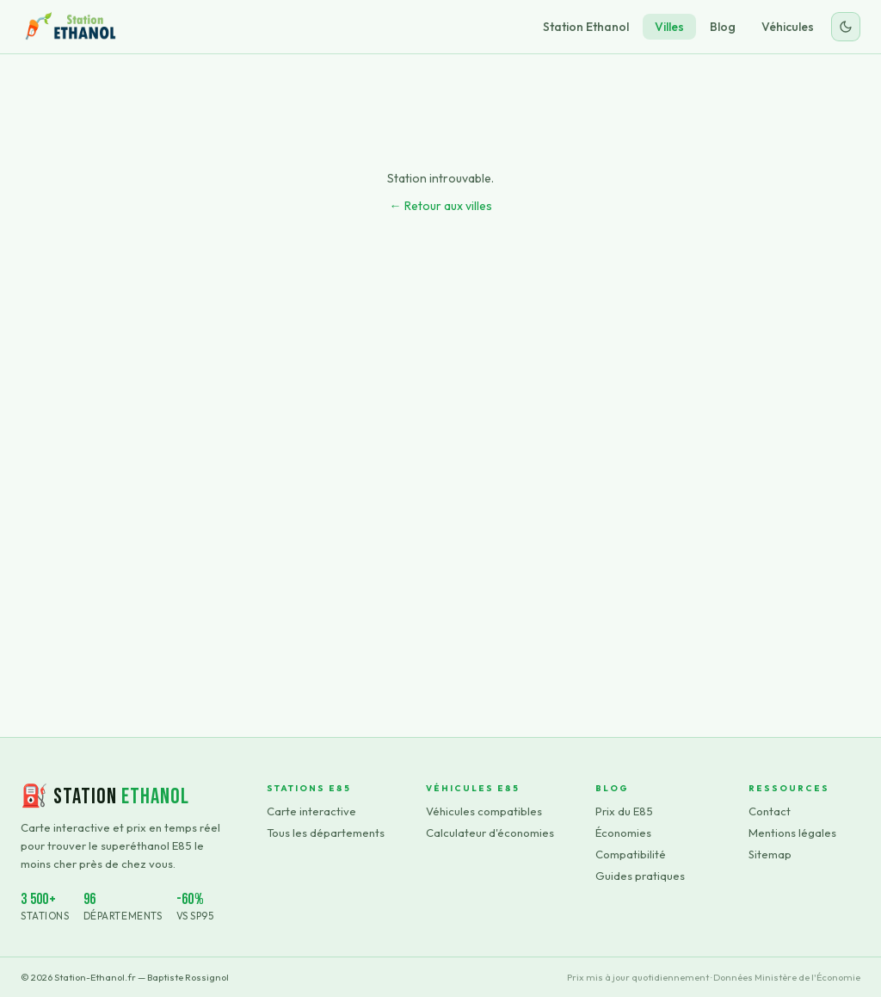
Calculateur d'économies (490, 832)
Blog (723, 26)
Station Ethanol (586, 26)
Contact (770, 811)
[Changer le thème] (845, 26)
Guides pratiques (640, 875)
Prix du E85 (624, 811)
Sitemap (770, 854)
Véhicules (787, 26)
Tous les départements (326, 832)
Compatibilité (630, 854)
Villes (669, 26)
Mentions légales (792, 832)
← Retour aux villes (441, 206)
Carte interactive (311, 811)
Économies (623, 832)
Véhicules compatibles (484, 811)
